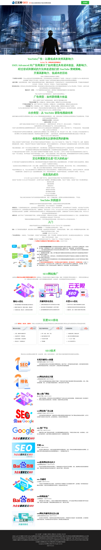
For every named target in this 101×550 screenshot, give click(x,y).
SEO (53, 543)
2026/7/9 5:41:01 (50, 545)
